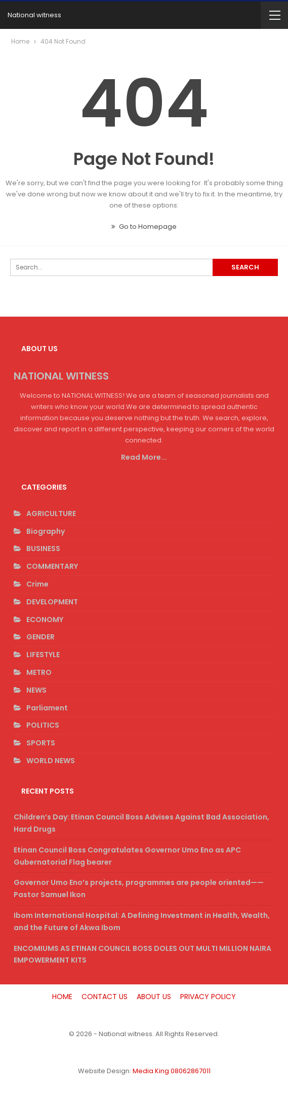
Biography (45, 531)
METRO (39, 672)
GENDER (40, 637)
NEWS (36, 690)
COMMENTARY (52, 566)
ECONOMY (44, 619)
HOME (62, 996)
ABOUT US (154, 996)
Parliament (47, 708)
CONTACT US (104, 996)
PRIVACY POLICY (208, 996)
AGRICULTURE (51, 513)
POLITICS (42, 725)
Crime (37, 584)
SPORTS (40, 743)
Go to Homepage (144, 226)
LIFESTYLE (43, 654)
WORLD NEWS (50, 761)
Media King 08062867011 (172, 1071)
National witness (34, 15)
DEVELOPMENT (52, 602)
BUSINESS (43, 548)
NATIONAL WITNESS (61, 376)
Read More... (144, 457)
